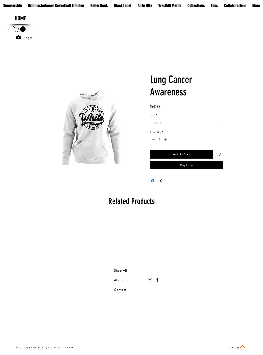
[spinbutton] (159, 139)
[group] (131, 237)
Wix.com (69, 347)
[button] (196, 5)
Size (153, 115)
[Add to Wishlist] (218, 154)
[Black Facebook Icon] (157, 280)
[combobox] (186, 123)
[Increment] (165, 139)
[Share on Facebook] (152, 180)
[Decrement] (153, 139)
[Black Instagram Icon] (150, 280)
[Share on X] (160, 180)
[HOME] (20, 19)
